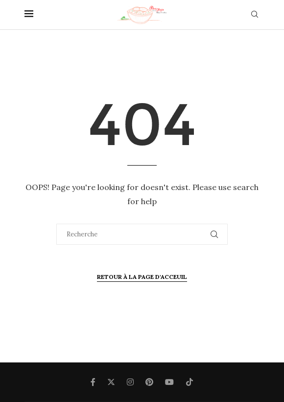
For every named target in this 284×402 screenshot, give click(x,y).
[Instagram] (130, 382)
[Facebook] (93, 382)
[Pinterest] (149, 382)
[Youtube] (169, 382)
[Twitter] (111, 382)
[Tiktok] (189, 382)
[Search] (255, 15)
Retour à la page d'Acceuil (142, 276)
